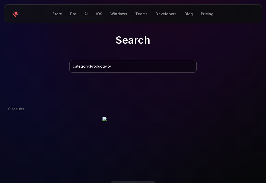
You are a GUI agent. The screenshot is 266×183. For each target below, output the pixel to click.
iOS (99, 14)
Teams (141, 14)
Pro (73, 14)
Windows (118, 14)
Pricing (207, 14)
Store (57, 14)
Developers (166, 14)
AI (86, 14)
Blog (189, 14)
